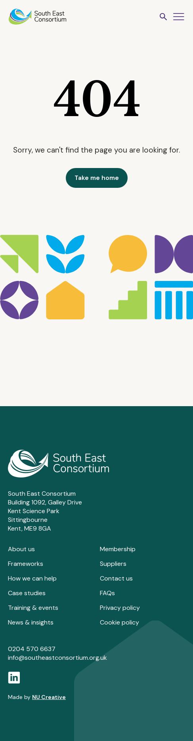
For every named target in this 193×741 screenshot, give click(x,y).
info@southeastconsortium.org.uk (57, 657)
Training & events (33, 607)
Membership (118, 549)
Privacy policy (120, 607)
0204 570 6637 (31, 649)
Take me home (97, 178)
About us (21, 549)
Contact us (116, 578)
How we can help (32, 578)
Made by (37, 697)
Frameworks (25, 564)
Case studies (27, 593)
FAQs (107, 593)
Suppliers (113, 564)
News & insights (31, 622)
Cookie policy (119, 622)
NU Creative (49, 697)
